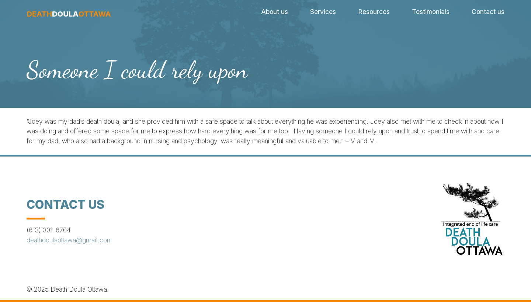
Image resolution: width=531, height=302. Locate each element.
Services (323, 11)
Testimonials (431, 11)
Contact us (488, 11)
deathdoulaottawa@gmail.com (69, 240)
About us (274, 11)
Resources (374, 11)
